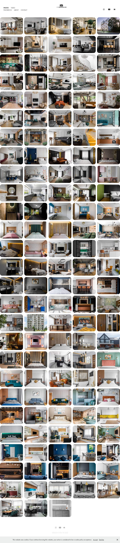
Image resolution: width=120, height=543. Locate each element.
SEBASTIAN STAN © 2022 (60, 533)
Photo (6, 8)
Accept (95, 540)
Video (13, 8)
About (16, 10)
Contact (24, 10)
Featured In (8, 10)
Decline (101, 540)
